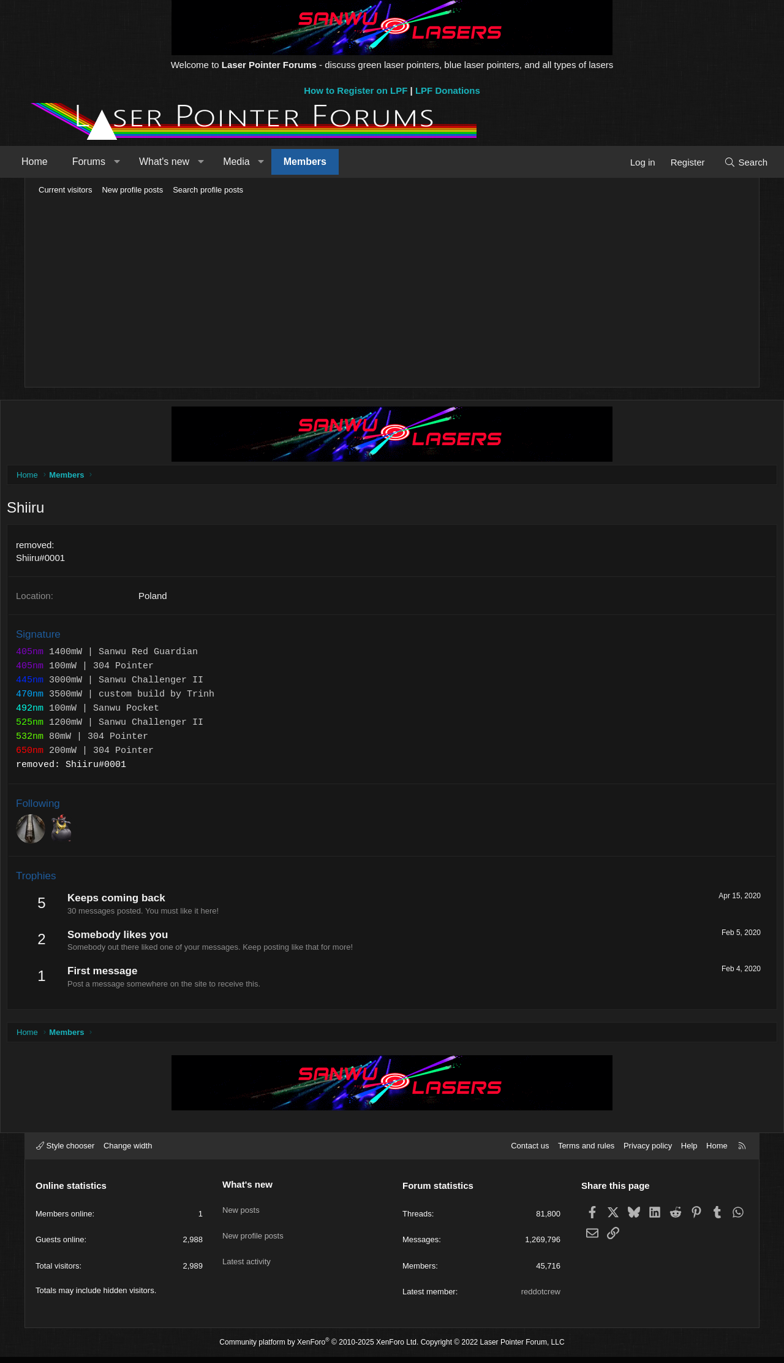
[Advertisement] (392, 292)
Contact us (530, 1151)
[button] (138, 162)
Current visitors (65, 189)
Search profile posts (208, 189)
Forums (110, 161)
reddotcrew (540, 1297)
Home (56, 161)
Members (326, 161)
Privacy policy (648, 1151)
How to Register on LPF (355, 90)
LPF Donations (447, 90)
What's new (185, 161)
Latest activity (246, 1256)
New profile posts (132, 189)
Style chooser (65, 1151)
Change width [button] (128, 1151)
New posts (241, 1211)
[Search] (724, 162)
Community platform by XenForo (318, 1348)
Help (689, 1151)
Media (257, 161)
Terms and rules (586, 1151)
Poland (180, 599)
